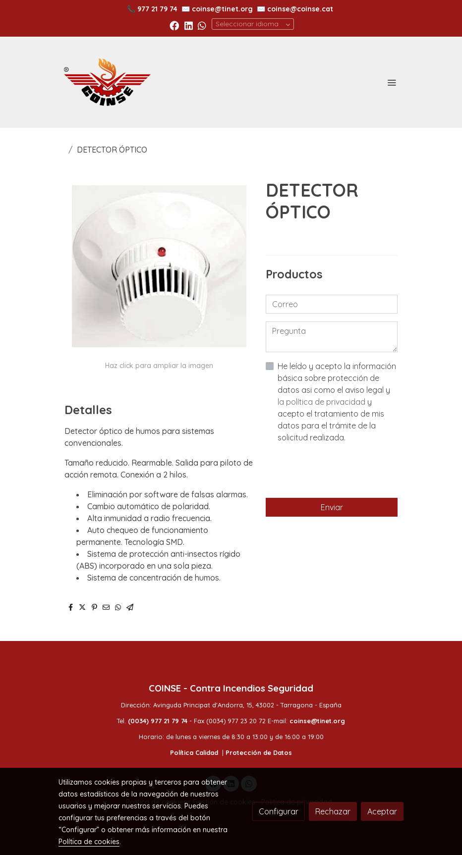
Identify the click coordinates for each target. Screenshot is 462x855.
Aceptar (382, 811)
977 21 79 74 (157, 8)
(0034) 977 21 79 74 (157, 721)
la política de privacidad (322, 402)
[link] (107, 82)
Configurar (278, 811)
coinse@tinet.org (222, 8)
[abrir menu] (392, 82)
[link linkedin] (188, 25)
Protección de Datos (259, 752)
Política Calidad (194, 752)
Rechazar (332, 811)
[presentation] (341, 470)
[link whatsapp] (202, 25)
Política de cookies (88, 841)
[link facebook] (174, 25)
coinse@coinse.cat (300, 8)
